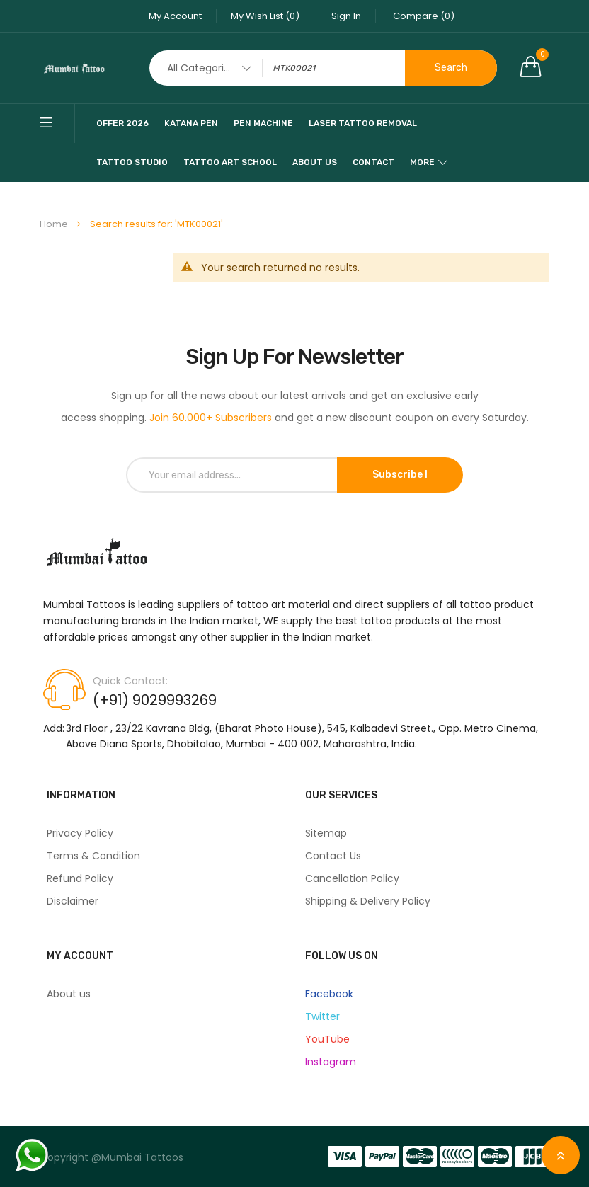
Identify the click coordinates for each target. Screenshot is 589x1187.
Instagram (330, 1061)
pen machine (263, 123)
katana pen (191, 123)
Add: (53, 728)
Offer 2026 (122, 123)
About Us (314, 162)
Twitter (322, 1016)
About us (69, 993)
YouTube (327, 1039)
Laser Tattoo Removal (363, 123)
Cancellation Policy (352, 878)
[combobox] (323, 68)
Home (55, 224)
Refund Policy (80, 878)
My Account (175, 16)
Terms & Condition (93, 855)
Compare (423, 16)
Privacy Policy (80, 833)
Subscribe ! (400, 475)
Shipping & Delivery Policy (367, 901)
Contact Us (333, 855)
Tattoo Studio (132, 162)
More (422, 162)
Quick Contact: (130, 681)
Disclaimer (72, 901)
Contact (373, 162)
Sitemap (326, 833)
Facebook (329, 993)
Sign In (346, 16)
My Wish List (265, 16)
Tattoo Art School (230, 162)
